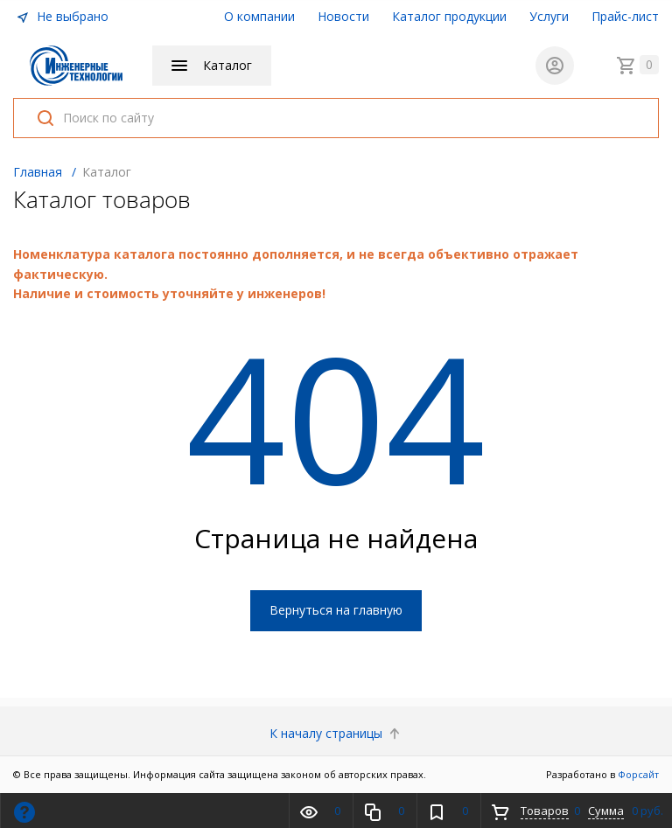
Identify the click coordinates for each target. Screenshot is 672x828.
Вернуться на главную (336, 610)
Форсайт (638, 774)
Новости (343, 16)
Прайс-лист (625, 16)
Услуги (549, 16)
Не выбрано (62, 16)
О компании (259, 16)
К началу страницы (336, 733)
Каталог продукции (449, 16)
